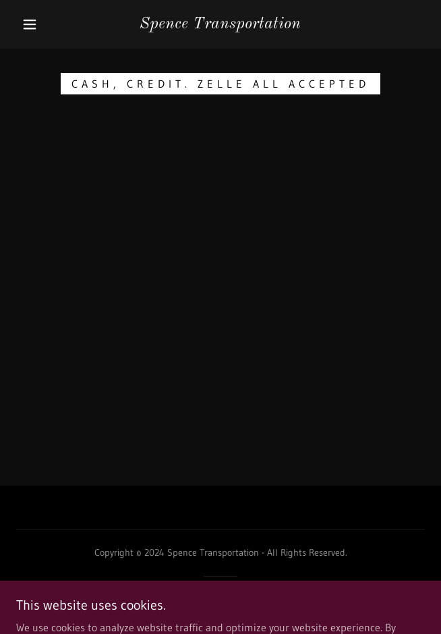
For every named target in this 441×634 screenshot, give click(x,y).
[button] (36, 24)
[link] (220, 24)
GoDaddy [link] (245, 600)
